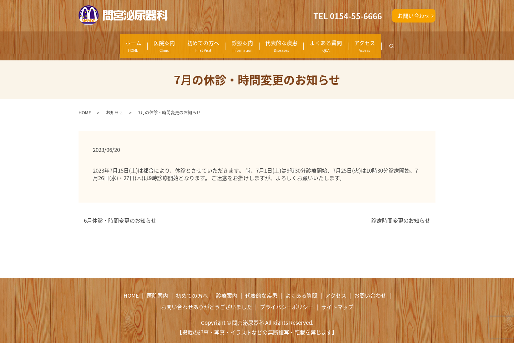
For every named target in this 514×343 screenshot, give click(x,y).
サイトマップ (337, 299)
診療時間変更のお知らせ (400, 213)
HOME (85, 105)
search (425, 42)
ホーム (91, 42)
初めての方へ (186, 42)
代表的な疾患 (288, 42)
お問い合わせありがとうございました (206, 299)
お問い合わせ (414, 16)
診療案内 (237, 42)
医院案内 (134, 42)
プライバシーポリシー (286, 299)
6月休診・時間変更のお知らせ (120, 213)
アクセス (396, 42)
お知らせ (114, 105)
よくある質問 (345, 42)
